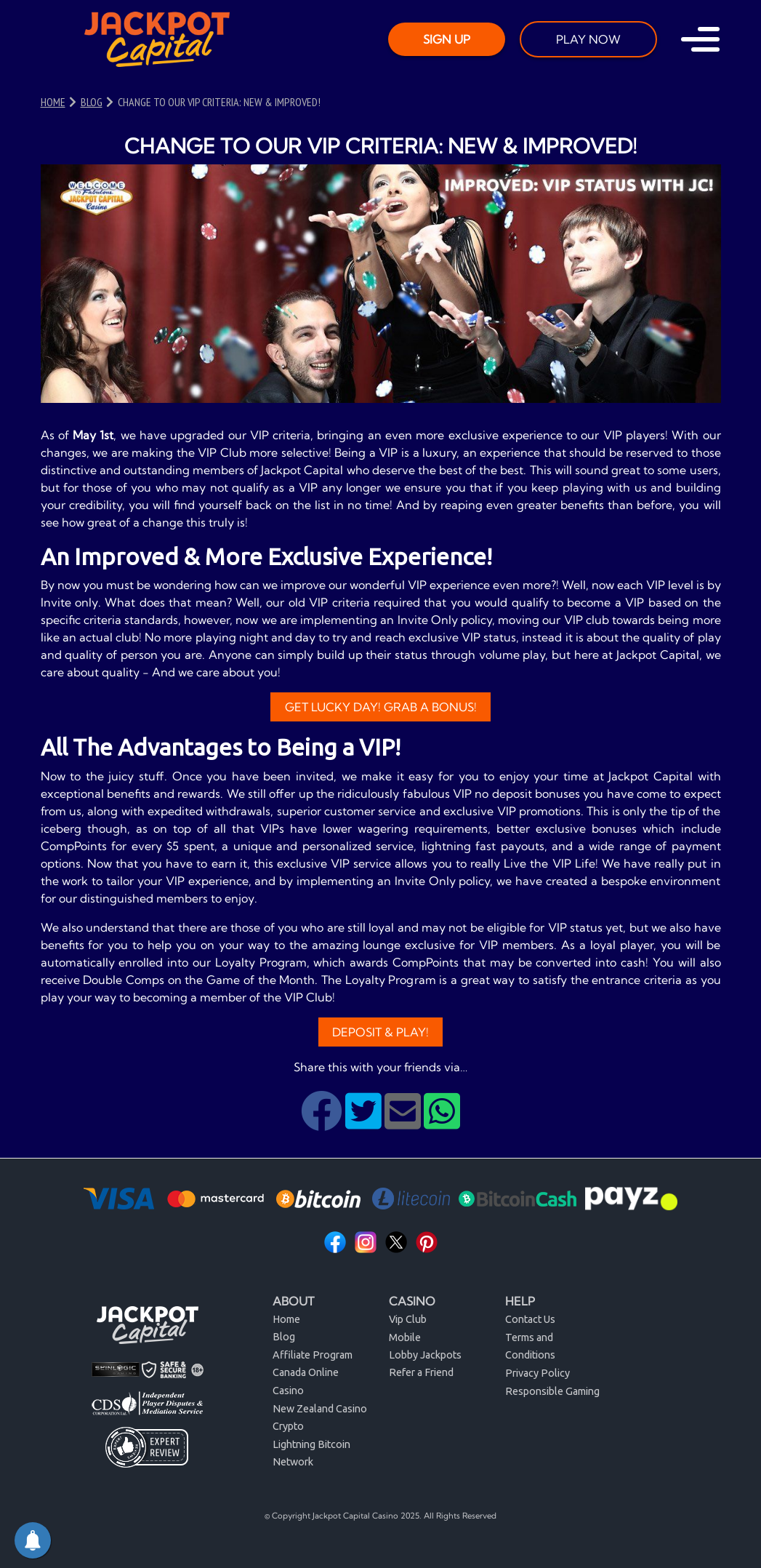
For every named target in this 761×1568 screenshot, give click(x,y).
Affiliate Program (313, 1355)
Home (286, 1319)
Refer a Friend (421, 1372)
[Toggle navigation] (700, 39)
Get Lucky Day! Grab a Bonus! (381, 707)
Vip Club (408, 1319)
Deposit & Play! (380, 1032)
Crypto (288, 1426)
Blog (284, 1337)
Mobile (405, 1337)
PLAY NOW (588, 39)
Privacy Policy (537, 1373)
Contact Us (530, 1319)
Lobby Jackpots (425, 1355)
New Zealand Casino (320, 1409)
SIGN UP (446, 39)
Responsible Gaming (552, 1391)
